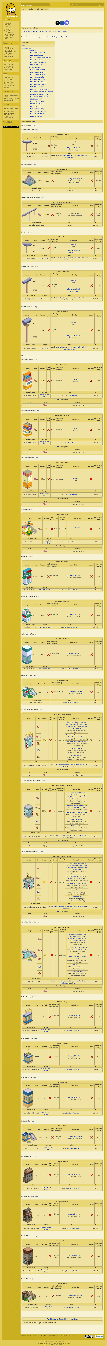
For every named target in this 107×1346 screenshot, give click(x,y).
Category (24, 1323)
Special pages (8, 81)
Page (23, 9)
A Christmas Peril (76, 755)
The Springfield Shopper (11, 98)
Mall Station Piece (44, 589)
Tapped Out (7, 31)
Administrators (8, 50)
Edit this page (39, 9)
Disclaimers (64, 1335)
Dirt (61, 155)
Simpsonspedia (8, 100)
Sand (64, 155)
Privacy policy (43, 1335)
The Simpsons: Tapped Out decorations (35, 31)
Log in (100, 5)
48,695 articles (8, 65)
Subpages (7, 87)
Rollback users (8, 48)
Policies (6, 47)
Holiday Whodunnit (71, 726)
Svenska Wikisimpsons (11, 95)
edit (34, 121)
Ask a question (8, 32)
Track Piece (44, 156)
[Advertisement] (11, 157)
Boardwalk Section (66, 764)
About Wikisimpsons (54, 1335)
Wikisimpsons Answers (11, 97)
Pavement (70, 155)
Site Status (71, 1335)
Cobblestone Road (69, 157)
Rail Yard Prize (73, 150)
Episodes (7, 24)
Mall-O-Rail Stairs (62, 31)
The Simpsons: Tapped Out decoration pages (42, 1323)
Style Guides (8, 53)
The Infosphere (8, 114)
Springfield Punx (9, 111)
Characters (7, 26)
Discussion (30, 9)
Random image (8, 37)
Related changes (9, 79)
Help (5, 39)
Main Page (7, 23)
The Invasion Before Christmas (76, 722)
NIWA (6, 116)
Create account (91, 5)
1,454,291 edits (8, 68)
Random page (8, 35)
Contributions (80, 5)
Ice (73, 766)
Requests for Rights (10, 52)
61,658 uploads (8, 66)
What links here (8, 78)
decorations (62, 1319)
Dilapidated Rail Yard (73, 148)
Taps (58, 399)
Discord (6, 55)
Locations (7, 28)
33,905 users (8, 69)
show (101, 1319)
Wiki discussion (8, 56)
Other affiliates (8, 118)
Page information (9, 85)
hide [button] (23, 45)
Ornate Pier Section (78, 764)
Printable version (9, 82)
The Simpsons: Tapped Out (59, 37)
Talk (73, 5)
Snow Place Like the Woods (76, 737)
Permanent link (8, 84)
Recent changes (9, 34)
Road (82, 155)
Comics (6, 29)
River (86, 155)
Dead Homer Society (10, 113)
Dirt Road (77, 155)
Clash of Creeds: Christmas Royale (76, 724)
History (46, 9)
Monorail (73, 142)
